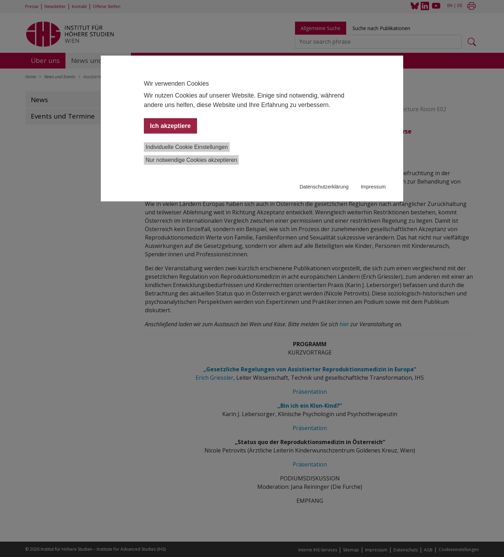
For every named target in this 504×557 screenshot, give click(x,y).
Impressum (373, 187)
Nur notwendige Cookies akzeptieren (191, 160)
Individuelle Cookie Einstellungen (187, 147)
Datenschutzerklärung (324, 187)
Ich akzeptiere (170, 125)
